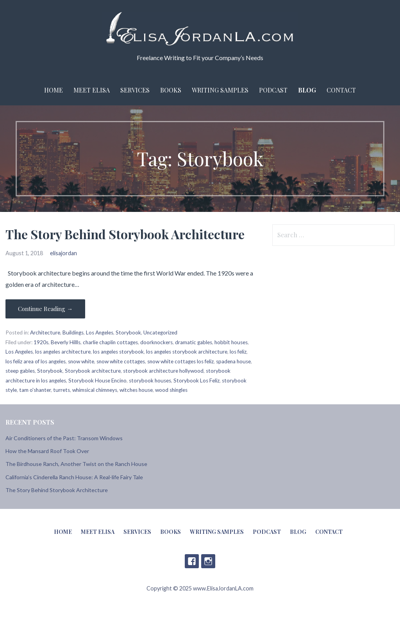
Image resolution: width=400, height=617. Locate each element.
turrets (61, 390)
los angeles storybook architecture (186, 352)
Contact (341, 90)
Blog (307, 90)
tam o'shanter (35, 390)
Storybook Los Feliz (196, 380)
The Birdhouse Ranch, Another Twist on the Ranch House (76, 464)
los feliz (238, 352)
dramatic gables (193, 342)
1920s (41, 342)
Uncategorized (160, 332)
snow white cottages (120, 361)
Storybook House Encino (97, 380)
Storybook (128, 332)
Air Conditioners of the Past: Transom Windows (64, 438)
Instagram (208, 561)
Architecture (45, 332)
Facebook (192, 561)
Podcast (273, 90)
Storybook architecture (93, 371)
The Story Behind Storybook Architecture (125, 234)
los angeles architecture (63, 352)
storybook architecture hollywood (163, 371)
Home (53, 90)
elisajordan (63, 253)
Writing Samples (220, 90)
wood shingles (171, 390)
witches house (136, 390)
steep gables (20, 371)
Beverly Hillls (65, 342)
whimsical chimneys (94, 390)
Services (135, 90)
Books (170, 90)
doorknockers (156, 342)
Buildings (73, 332)
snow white (81, 361)
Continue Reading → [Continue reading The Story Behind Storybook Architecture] (45, 309)
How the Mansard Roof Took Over (47, 451)
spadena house (233, 361)
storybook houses (150, 380)
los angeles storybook (118, 352)
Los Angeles (99, 332)
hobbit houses (231, 342)
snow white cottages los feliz (180, 361)
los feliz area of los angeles (35, 361)
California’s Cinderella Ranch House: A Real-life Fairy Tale (74, 477)
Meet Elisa (91, 90)
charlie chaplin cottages (110, 342)
